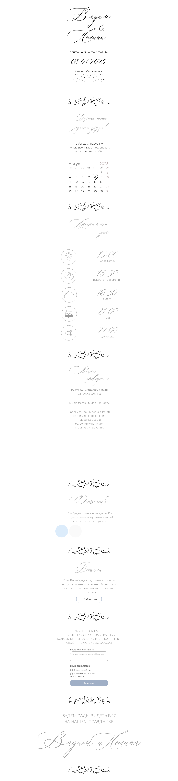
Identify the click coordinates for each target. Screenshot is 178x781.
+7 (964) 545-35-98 (89, 599)
